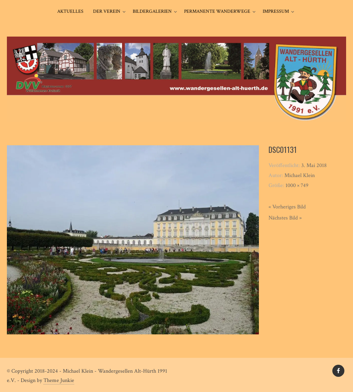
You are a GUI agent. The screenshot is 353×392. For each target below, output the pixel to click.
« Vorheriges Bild (287, 206)
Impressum (276, 11)
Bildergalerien (152, 11)
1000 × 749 (297, 185)
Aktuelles (70, 11)
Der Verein (106, 11)
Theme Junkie (58, 380)
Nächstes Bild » (285, 218)
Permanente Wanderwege (217, 11)
